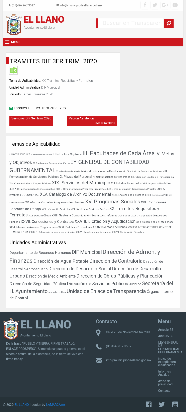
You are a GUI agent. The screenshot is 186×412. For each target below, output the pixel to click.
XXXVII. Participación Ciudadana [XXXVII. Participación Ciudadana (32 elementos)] (128, 232)
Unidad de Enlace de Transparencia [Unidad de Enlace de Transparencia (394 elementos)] (106, 291)
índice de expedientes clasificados (167, 362)
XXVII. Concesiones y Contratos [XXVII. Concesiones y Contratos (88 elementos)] (47, 221)
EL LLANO (44, 19)
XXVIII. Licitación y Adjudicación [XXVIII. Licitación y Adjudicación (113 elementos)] (105, 221)
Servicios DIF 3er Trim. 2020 (31, 118)
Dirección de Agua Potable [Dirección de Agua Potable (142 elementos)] (61, 261)
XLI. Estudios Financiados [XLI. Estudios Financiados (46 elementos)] (126, 183)
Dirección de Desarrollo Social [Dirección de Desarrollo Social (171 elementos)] (79, 269)
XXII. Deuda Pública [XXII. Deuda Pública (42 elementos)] (39, 215)
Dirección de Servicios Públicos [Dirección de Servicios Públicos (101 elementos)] (97, 283)
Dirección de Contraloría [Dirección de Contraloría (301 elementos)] (116, 261)
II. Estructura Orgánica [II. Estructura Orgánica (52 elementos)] (67, 154)
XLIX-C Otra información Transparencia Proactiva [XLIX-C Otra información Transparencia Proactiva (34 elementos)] (131, 189)
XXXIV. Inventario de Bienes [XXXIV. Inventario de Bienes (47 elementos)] (110, 227)
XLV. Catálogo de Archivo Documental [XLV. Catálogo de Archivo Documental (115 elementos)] (75, 194)
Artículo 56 (165, 336)
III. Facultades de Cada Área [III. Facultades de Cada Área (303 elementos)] (118, 153)
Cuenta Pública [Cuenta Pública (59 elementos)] (19, 154)
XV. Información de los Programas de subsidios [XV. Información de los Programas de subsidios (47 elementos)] (54, 202)
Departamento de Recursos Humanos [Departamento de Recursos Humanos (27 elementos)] (40, 252)
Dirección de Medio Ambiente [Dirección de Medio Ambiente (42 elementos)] (51, 276)
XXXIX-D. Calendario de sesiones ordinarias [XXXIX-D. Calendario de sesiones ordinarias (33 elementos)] (52, 232)
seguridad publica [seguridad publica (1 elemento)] (57, 292)
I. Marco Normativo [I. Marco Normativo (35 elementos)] (41, 154)
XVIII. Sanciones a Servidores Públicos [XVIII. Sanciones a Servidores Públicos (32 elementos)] (89, 209)
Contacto (164, 391)
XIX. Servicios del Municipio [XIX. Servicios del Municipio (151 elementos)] (81, 183)
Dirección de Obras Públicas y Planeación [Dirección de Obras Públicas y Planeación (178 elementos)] (120, 276)
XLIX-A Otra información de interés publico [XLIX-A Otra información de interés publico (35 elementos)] (32, 189)
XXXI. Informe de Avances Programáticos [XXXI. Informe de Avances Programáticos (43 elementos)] (33, 227)
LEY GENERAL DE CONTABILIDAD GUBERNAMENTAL (171, 347)
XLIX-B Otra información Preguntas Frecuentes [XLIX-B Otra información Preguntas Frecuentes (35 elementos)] (81, 189)
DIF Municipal (50, 87)
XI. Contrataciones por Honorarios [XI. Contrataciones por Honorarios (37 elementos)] (111, 177)
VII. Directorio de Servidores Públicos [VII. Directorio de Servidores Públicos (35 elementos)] (142, 171)
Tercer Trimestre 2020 (37, 94)
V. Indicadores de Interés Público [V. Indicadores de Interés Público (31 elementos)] (72, 171)
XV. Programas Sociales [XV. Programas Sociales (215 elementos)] (112, 201)
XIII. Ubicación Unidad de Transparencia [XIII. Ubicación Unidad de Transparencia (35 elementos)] (152, 177)
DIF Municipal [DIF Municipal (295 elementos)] (87, 252)
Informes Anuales (164, 373)
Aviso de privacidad (165, 382)
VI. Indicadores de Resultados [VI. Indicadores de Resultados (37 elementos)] (105, 171)
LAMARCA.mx (56, 405)
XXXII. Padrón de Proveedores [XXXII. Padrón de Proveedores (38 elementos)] (75, 227)
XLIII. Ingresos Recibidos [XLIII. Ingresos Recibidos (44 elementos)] (157, 183)
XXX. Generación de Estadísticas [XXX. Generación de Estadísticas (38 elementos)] (155, 222)
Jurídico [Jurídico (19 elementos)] (135, 284)
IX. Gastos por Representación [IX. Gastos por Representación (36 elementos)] (50, 163)
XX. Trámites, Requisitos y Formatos (67, 81)
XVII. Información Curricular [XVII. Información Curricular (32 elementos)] (56, 209)
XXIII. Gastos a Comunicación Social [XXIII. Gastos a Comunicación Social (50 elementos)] (75, 215)
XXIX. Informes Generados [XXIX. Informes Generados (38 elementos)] (115, 215)
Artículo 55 (165, 330)
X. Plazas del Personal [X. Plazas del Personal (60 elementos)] (76, 177)
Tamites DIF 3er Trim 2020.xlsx (40, 108)
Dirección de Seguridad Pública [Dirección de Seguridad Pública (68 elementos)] (37, 283)
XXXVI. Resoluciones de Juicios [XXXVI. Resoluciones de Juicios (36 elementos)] (93, 232)
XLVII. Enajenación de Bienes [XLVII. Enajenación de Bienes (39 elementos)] (128, 195)
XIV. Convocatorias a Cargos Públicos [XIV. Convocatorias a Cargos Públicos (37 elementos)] (30, 183)
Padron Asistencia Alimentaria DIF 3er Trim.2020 (93, 120)
